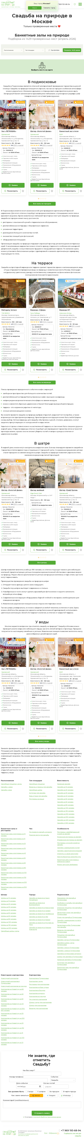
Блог (46, 1133)
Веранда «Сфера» (38, 310)
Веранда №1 (64, 310)
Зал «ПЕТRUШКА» (8, 131)
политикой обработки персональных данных (47, 1117)
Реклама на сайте (23, 1135)
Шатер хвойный (37, 490)
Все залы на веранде (42, 382)
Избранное (53, 1133)
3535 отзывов (18, 145)
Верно (34, 8)
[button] (35, 198)
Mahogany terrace (9, 310)
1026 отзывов (47, 322)
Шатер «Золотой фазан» (41, 131)
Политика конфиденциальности (28, 1134)
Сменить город (49, 8)
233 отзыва (76, 326)
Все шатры (42, 563)
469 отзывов (76, 143)
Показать (72, 50)
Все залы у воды (42, 741)
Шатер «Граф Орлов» (68, 490)
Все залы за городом (42, 204)
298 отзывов (18, 324)
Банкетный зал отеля (68, 131)
